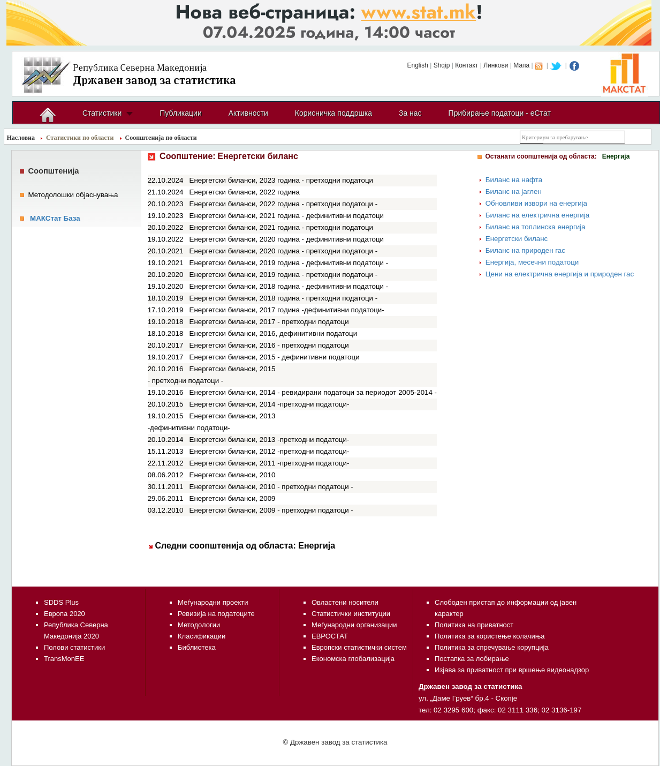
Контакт (466, 65)
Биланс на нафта (513, 180)
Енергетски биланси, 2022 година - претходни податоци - (283, 204)
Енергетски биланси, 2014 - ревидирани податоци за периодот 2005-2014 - (313, 392)
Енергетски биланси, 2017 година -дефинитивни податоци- (286, 310)
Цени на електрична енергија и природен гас (559, 274)
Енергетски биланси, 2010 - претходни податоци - (271, 487)
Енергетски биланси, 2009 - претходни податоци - (271, 510)
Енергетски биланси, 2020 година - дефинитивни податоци (286, 239)
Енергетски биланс (516, 239)
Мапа (521, 65)
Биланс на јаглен (513, 191)
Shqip (442, 65)
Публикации (180, 113)
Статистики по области (80, 137)
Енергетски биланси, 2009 (232, 498)
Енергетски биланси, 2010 (232, 475)
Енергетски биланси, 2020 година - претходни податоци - (283, 251)
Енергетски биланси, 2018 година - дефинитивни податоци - (289, 286)
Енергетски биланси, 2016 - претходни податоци (269, 345)
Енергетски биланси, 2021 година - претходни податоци (281, 227)
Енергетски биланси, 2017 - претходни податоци (269, 322)
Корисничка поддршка (333, 113)
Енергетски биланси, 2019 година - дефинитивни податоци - (289, 263)
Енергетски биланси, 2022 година (244, 192)
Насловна (21, 137)
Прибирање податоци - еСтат (500, 113)
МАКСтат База (55, 218)
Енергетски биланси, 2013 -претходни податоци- (269, 439)
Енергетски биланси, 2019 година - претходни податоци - (283, 275)
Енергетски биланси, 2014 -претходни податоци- (269, 404)
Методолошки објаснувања (73, 195)
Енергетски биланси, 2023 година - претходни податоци (281, 180)
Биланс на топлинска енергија (535, 227)
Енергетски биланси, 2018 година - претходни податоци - (283, 298)
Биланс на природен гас (525, 250)
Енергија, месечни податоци (532, 262)
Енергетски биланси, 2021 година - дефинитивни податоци (286, 216)
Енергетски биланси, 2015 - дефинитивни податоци (274, 357)
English (417, 65)
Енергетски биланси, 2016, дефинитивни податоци (273, 333)
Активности (248, 113)
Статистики (102, 113)
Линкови (495, 65)
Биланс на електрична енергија (537, 215)
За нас (410, 113)
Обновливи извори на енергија (536, 203)
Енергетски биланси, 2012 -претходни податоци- (269, 451)
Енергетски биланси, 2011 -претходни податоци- (269, 463)
